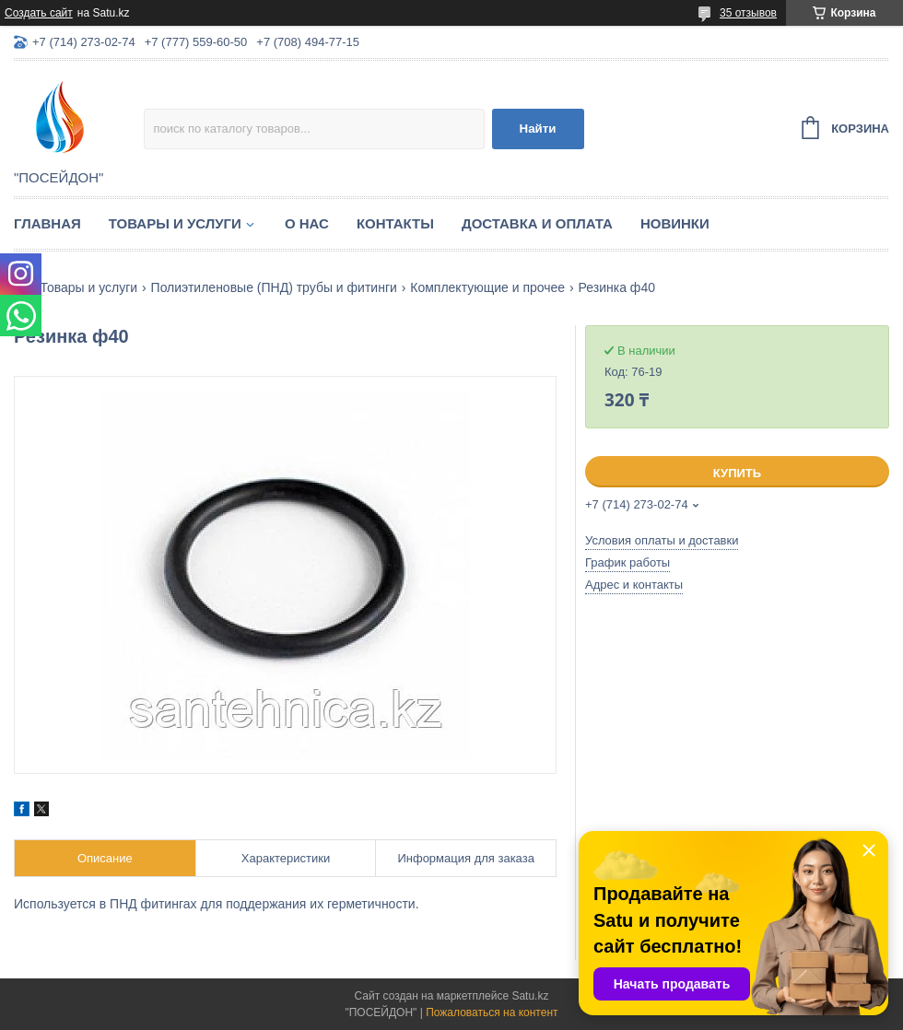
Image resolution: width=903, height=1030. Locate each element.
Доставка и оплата (537, 223)
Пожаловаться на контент (491, 1012)
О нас (307, 223)
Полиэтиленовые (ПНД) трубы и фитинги (274, 287)
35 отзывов (748, 12)
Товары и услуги (175, 223)
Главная (47, 223)
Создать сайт (39, 12)
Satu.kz (529, 995)
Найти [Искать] (538, 128)
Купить (737, 473)
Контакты (395, 223)
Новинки (675, 223)
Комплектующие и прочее (487, 287)
